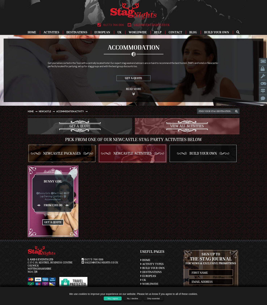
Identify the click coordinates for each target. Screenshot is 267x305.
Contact (175, 32)
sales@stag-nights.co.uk (149, 25)
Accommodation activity (72, 111)
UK (119, 32)
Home (32, 32)
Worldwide (138, 32)
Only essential (153, 298)
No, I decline (132, 298)
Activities (51, 32)
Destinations (76, 32)
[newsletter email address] (211, 282)
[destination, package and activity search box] (218, 111)
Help (157, 32)
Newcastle (47, 111)
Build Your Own (216, 32)
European (102, 32)
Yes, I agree (112, 298)
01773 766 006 (110, 25)
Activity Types (152, 264)
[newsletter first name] (211, 273)
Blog (193, 32)
